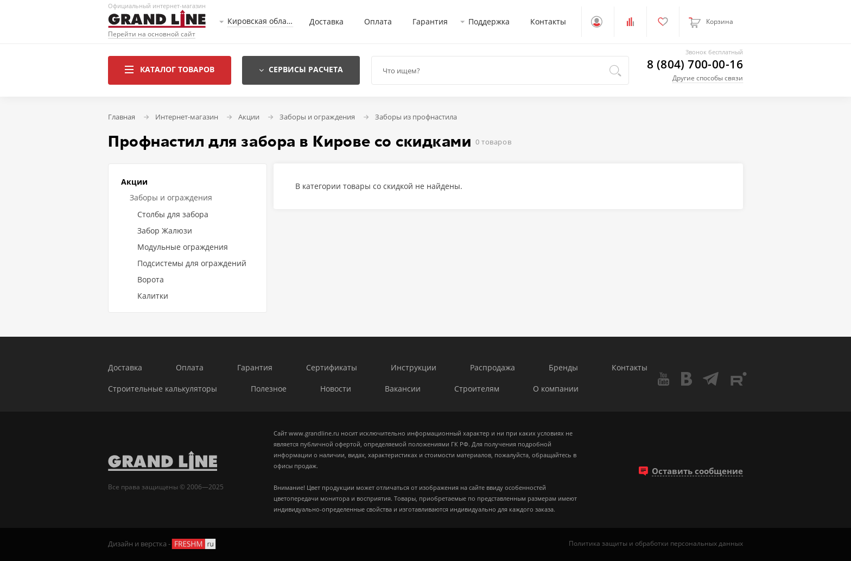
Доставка (326, 21)
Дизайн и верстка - (162, 544)
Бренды (563, 368)
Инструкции (413, 368)
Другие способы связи (707, 78)
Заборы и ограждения (171, 197)
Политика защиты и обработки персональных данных (656, 543)
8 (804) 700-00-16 (695, 64)
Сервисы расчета (301, 69)
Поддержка (489, 21)
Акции (134, 182)
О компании (556, 389)
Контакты (548, 21)
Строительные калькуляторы (162, 389)
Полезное (269, 389)
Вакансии (403, 389)
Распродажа (492, 368)
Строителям (476, 389)
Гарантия (430, 21)
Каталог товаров (169, 69)
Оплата (378, 21)
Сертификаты (331, 368)
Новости (335, 389)
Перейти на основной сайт (151, 34)
